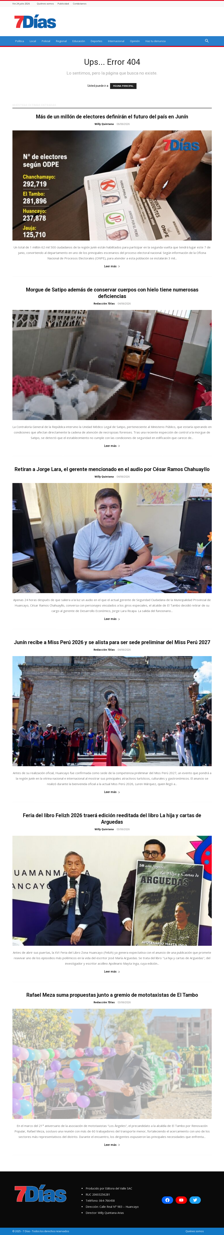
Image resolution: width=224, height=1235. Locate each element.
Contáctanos (79, 3)
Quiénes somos (45, 3)
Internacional (116, 41)
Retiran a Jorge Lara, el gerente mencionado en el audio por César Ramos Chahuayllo (112, 469)
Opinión (135, 41)
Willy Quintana (104, 124)
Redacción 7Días (104, 303)
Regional (61, 41)
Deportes (96, 41)
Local (33, 41)
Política (19, 41)
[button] (207, 41)
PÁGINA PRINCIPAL (123, 86)
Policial (46, 41)
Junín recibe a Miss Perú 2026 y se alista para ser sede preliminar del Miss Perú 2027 (112, 642)
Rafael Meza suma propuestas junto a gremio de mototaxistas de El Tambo (112, 995)
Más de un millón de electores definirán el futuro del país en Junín (112, 117)
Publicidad (63, 3)
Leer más (112, 266)
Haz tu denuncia (155, 41)
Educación (78, 41)
